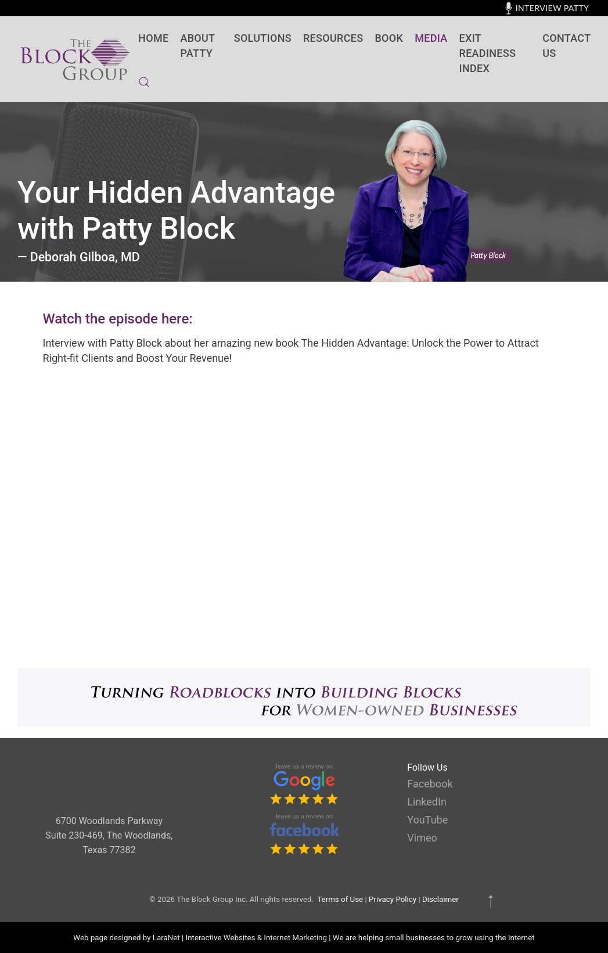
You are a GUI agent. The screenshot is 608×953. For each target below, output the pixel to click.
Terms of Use (340, 899)
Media (431, 38)
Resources (333, 38)
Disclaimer (440, 899)
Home (153, 38)
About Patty (197, 45)
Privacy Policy (392, 899)
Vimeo (422, 838)
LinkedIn (427, 802)
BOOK (389, 38)
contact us (566, 45)
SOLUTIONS (263, 38)
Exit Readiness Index (487, 53)
